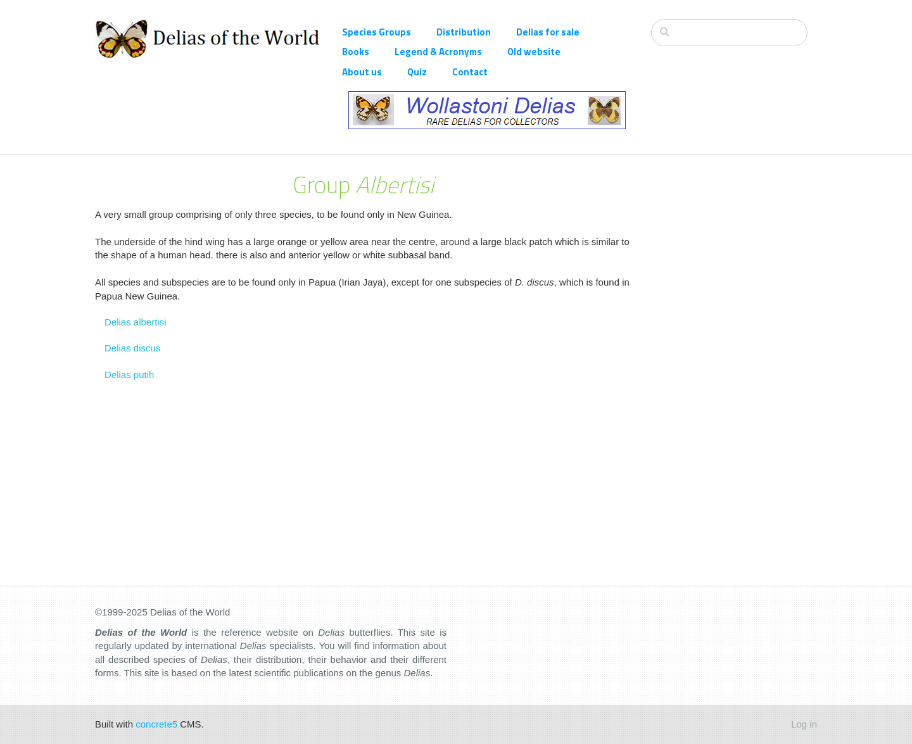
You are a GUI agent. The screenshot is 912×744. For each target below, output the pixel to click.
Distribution (463, 32)
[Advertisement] (734, 345)
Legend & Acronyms (438, 51)
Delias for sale (548, 32)
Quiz (417, 72)
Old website (533, 51)
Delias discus (132, 348)
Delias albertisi (135, 322)
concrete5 (156, 724)
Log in (804, 724)
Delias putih (129, 374)
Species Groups (376, 32)
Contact (470, 72)
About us (362, 72)
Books (355, 51)
